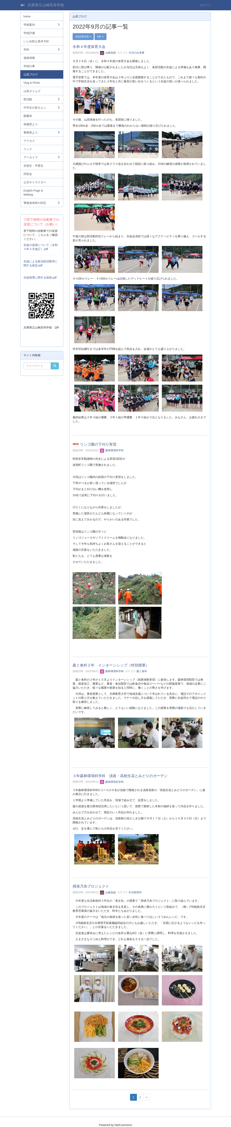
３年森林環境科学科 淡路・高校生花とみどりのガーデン (122, 776)
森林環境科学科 (112, 450)
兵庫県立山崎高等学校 (46, 5)
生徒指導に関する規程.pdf (40, 277)
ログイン (205, 5)
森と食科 (141, 671)
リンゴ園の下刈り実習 (98, 444)
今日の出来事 (136, 52)
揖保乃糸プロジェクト (91, 886)
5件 (100, 36)
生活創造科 (135, 892)
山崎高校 (108, 52)
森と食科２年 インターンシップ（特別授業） (111, 665)
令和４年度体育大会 (89, 47)
